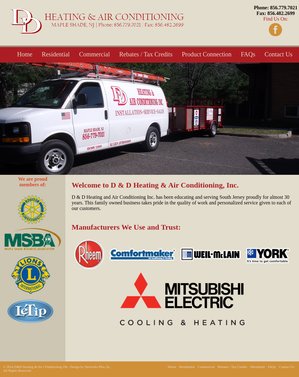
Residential (56, 54)
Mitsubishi (257, 367)
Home (24, 54)
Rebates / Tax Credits (146, 54)
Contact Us (278, 54)
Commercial (94, 54)
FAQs (248, 54)
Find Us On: (275, 13)
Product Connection (206, 54)
